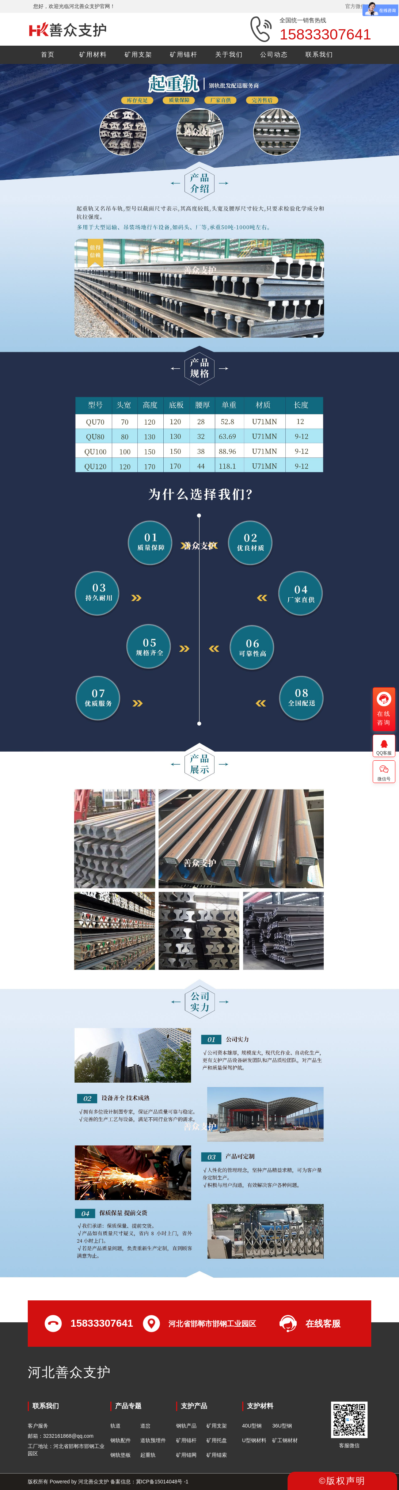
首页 (48, 54)
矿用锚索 (216, 1455)
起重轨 (148, 1455)
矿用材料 (93, 54)
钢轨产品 (186, 1426)
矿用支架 (138, 54)
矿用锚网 (186, 1455)
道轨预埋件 (153, 1440)
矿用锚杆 (184, 54)
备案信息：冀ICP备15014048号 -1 (149, 1482)
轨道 (115, 1426)
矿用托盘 (216, 1440)
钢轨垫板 (120, 1455)
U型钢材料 (254, 1440)
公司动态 (274, 54)
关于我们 (229, 54)
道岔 (145, 1426)
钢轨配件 (120, 1440)
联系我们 (319, 54)
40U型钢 (252, 1426)
